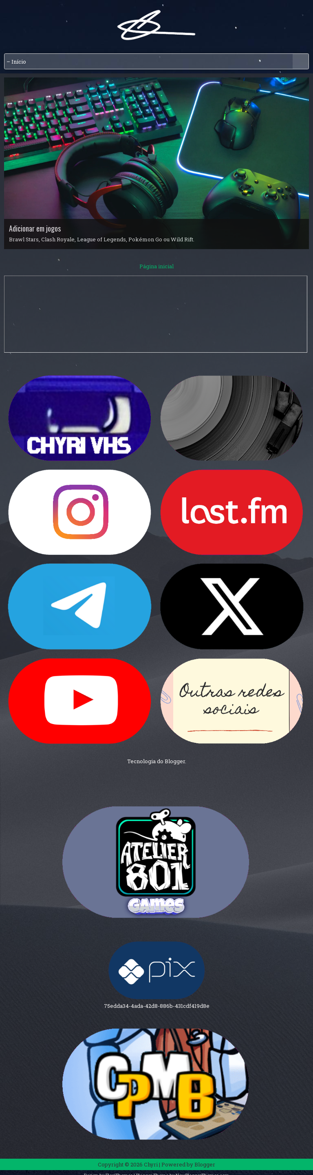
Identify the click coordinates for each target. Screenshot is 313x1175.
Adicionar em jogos (35, 228)
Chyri (151, 1164)
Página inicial (156, 266)
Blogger (175, 761)
